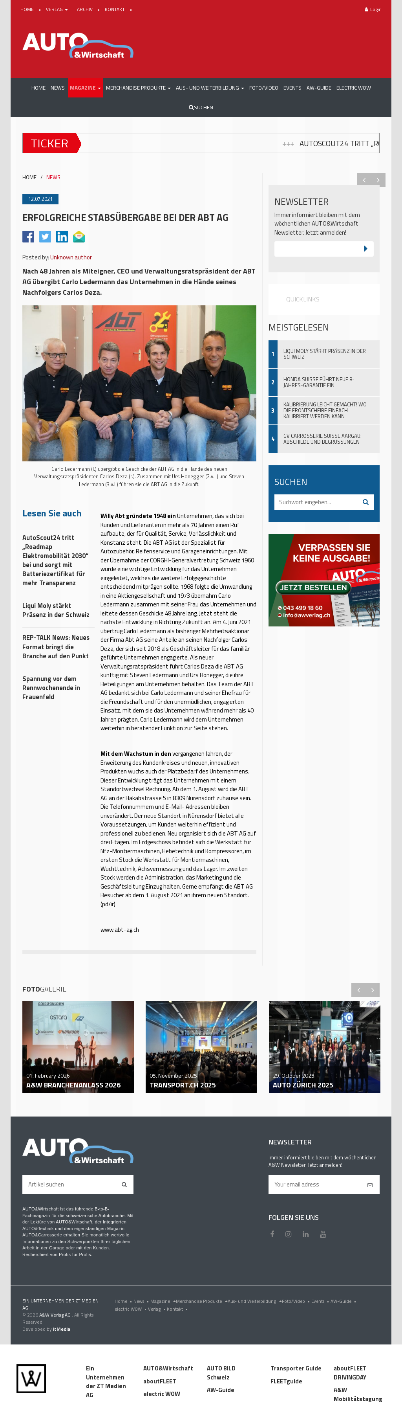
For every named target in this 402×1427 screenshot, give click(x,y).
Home (124, 1301)
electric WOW (131, 1309)
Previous (364, 180)
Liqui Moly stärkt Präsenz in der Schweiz (324, 354)
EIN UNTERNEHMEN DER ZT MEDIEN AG (60, 1304)
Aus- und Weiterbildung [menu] (255, 1301)
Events (321, 1301)
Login (373, 9)
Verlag (157, 1309)
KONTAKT (115, 9)
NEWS (53, 177)
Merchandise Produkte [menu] (202, 1301)
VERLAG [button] (57, 9)
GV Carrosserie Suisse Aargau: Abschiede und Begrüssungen (322, 439)
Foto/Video (296, 1301)
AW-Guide (344, 1301)
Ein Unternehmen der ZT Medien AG (106, 1381)
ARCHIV (85, 9)
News (141, 1301)
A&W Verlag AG (55, 1315)
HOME (27, 9)
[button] (85, 87)
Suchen (201, 107)
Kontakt (178, 1309)
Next (378, 180)
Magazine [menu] (163, 1301)
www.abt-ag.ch (119, 929)
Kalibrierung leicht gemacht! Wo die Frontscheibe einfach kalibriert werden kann (325, 410)
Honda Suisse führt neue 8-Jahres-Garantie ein (318, 382)
